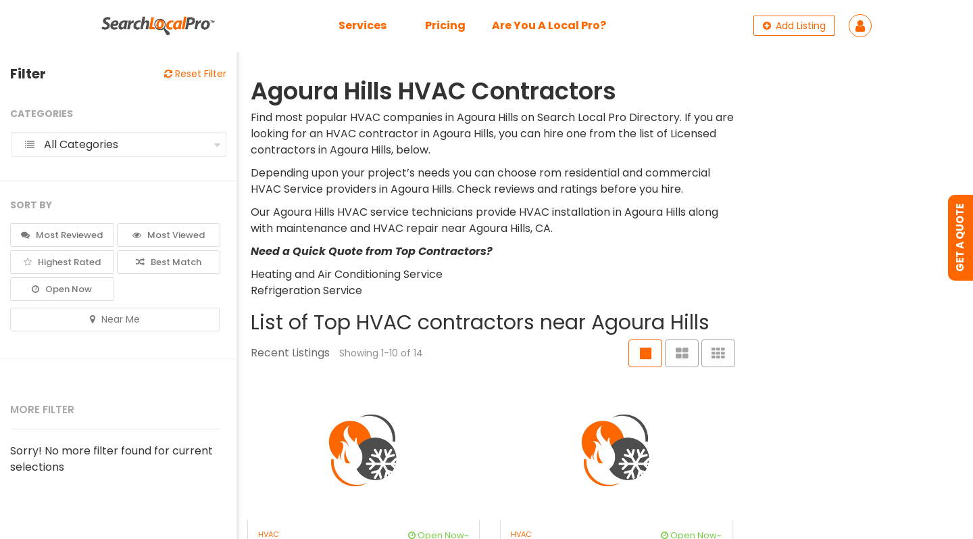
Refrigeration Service (306, 290)
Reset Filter (195, 73)
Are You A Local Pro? (549, 25)
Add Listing (794, 25)
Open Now (62, 289)
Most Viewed (168, 235)
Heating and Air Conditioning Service (347, 274)
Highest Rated (62, 262)
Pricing (445, 25)
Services (362, 25)
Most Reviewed (62, 235)
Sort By (31, 205)
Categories (41, 113)
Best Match (168, 262)
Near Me (115, 319)
